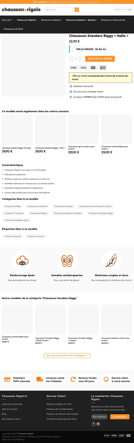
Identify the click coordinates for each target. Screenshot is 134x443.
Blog (4, 414)
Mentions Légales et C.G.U (59, 404)
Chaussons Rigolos (27, 20)
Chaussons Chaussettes (113, 20)
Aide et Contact (10, 409)
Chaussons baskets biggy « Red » (50, 148)
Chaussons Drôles (13, 206)
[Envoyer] (77, 10)
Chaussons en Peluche (37, 206)
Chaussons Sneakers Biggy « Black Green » (47, 339)
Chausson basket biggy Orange (16, 148)
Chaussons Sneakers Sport (17, 220)
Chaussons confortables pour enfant (114, 147)
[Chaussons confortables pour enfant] (116, 129)
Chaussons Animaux (52, 20)
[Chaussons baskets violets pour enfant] (116, 320)
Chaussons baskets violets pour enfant (115, 339)
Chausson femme (13, 236)
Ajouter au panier (100, 58)
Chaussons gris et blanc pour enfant (81, 147)
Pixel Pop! (20, 440)
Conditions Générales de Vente (62, 419)
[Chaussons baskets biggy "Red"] (50, 130)
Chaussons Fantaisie (63, 206)
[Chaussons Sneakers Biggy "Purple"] (83, 320)
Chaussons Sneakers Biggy (100, 213)
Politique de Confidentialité (60, 409)
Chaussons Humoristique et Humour (95, 206)
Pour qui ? (8, 20)
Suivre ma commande (12, 404)
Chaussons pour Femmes (39, 437)
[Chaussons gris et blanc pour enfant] (83, 129)
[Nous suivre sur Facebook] (94, 424)
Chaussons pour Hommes (13, 437)
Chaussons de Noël (13, 29)
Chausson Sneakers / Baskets (82, 20)
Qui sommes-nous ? (11, 419)
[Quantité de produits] (75, 59)
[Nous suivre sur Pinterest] (98, 424)
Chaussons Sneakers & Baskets (68, 213)
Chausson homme (35, 236)
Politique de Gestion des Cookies (63, 414)
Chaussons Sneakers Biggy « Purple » (80, 339)
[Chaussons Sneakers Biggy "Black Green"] (50, 320)
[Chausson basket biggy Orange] (17, 130)
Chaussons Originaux (14, 213)
